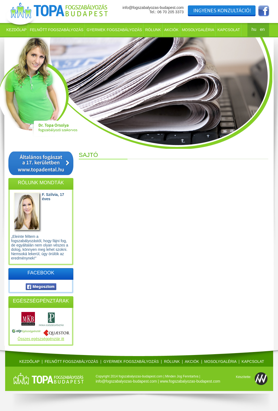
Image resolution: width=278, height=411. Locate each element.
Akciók (171, 30)
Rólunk (153, 30)
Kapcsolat (228, 30)
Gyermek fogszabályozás (114, 30)
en (262, 29)
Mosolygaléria (198, 30)
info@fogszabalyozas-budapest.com (153, 7)
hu (253, 29)
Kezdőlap (16, 30)
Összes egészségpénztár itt (41, 339)
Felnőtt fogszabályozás (56, 30)
